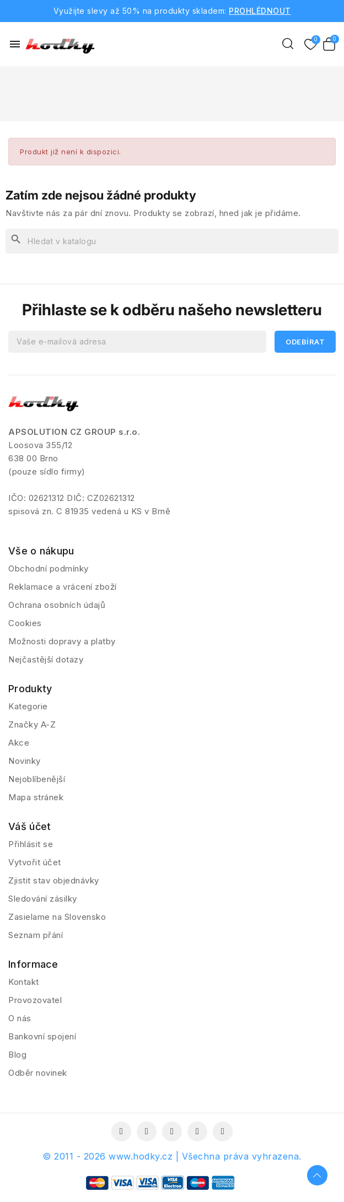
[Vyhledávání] (172, 241)
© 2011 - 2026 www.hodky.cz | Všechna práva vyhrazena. (172, 1156)
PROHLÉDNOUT (260, 10)
